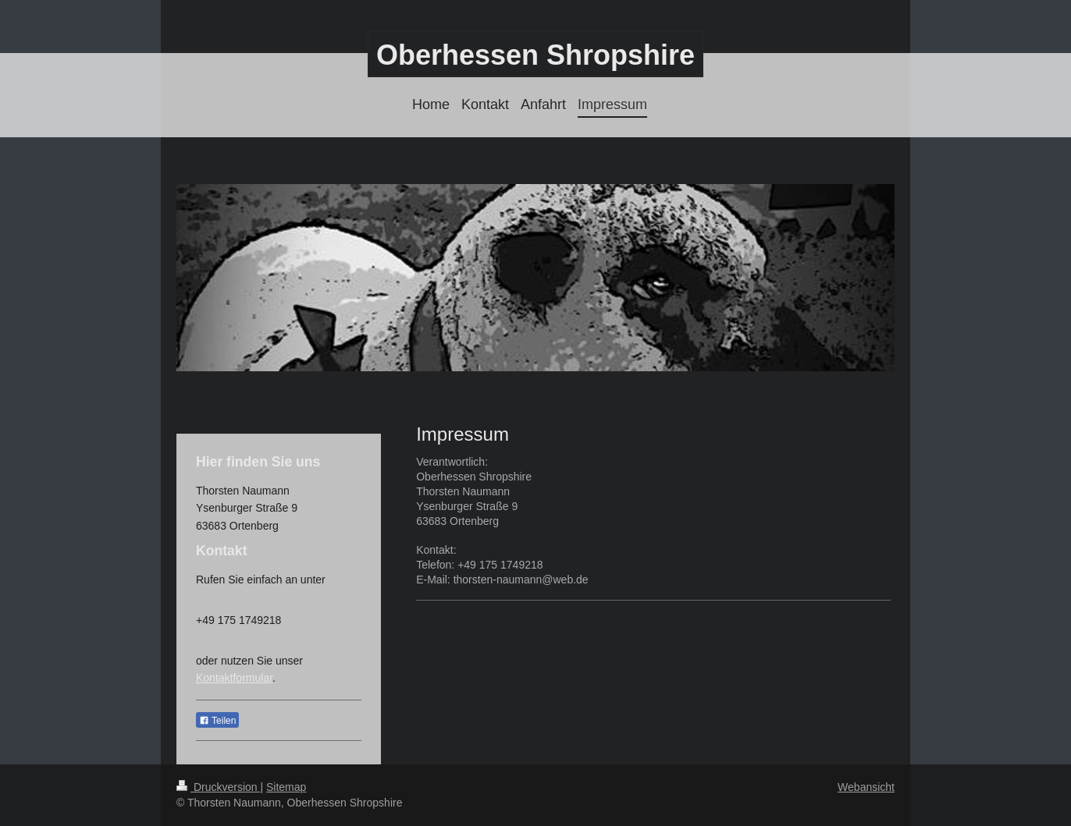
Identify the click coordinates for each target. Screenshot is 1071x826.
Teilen (217, 720)
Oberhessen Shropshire (535, 55)
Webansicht (866, 787)
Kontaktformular (234, 678)
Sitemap (286, 787)
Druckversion (218, 787)
